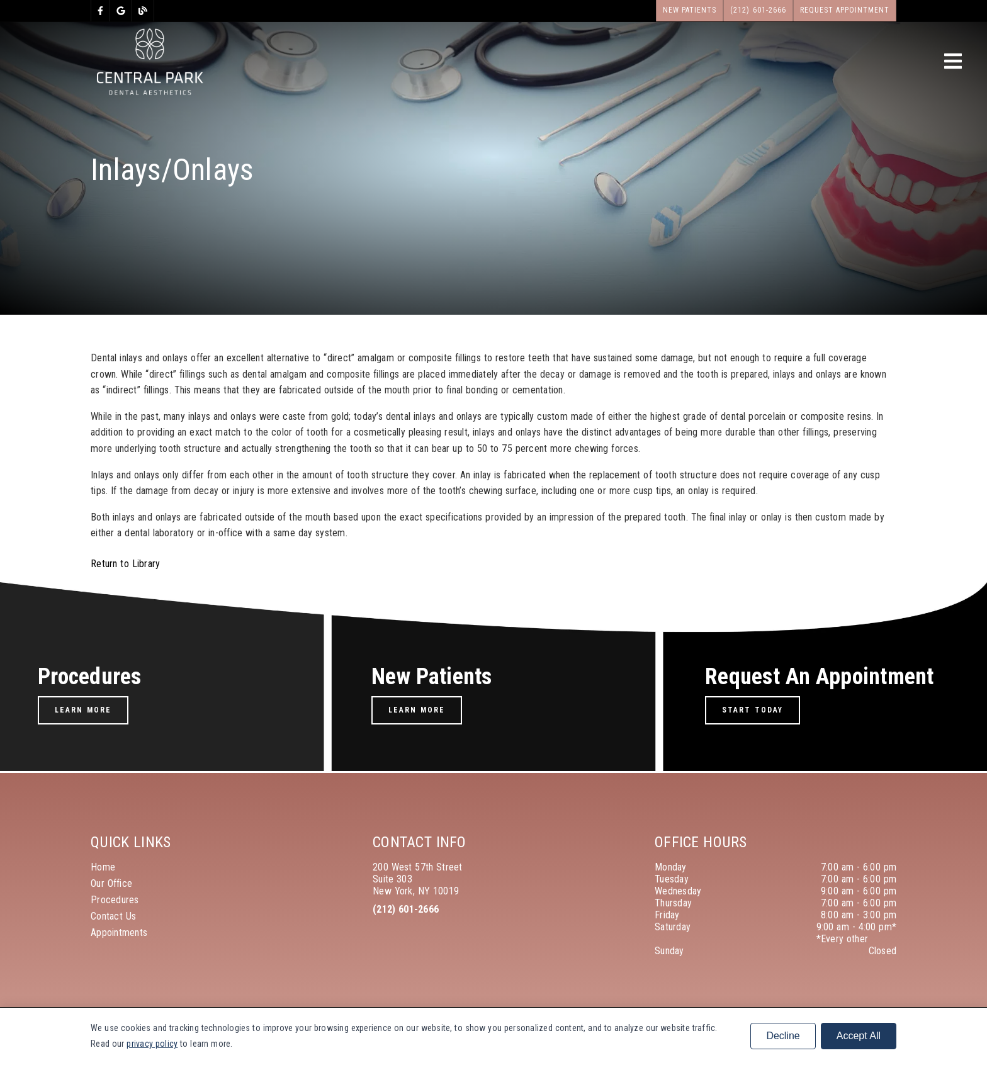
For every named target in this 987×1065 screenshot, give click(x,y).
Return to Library (125, 564)
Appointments (119, 932)
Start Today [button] (752, 710)
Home (103, 867)
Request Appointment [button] (845, 10)
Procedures (115, 900)
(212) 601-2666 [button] (758, 10)
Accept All (859, 1035)
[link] (100, 11)
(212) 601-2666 (406, 909)
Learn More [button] (83, 710)
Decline (782, 1035)
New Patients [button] (690, 10)
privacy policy (152, 1044)
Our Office (111, 883)
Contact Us (113, 916)
